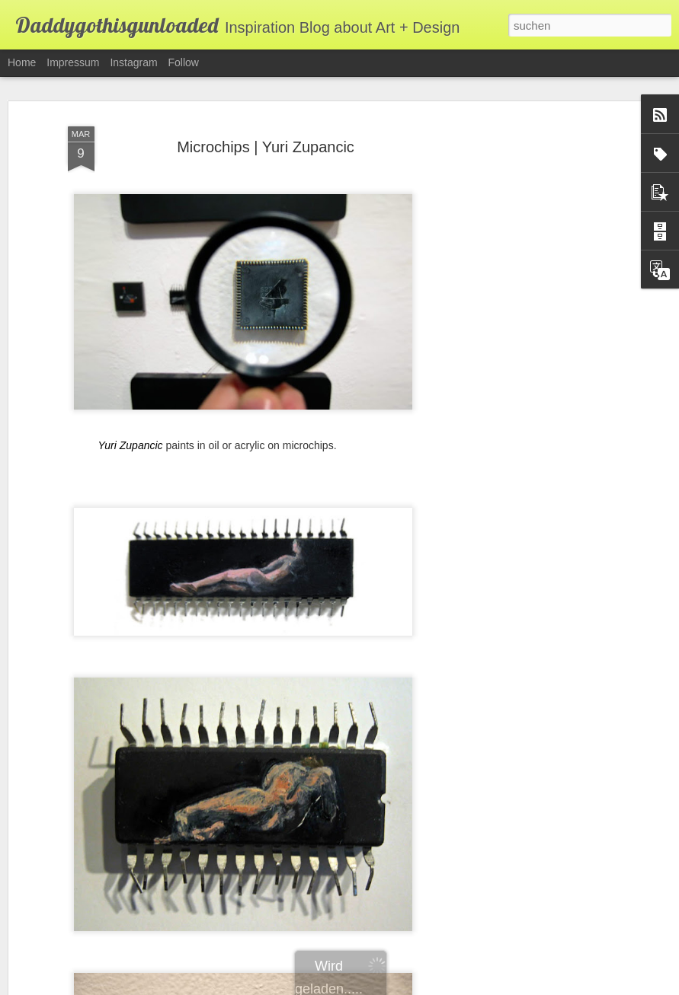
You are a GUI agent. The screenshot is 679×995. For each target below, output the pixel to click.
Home (22, 62)
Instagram (133, 62)
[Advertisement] (548, 334)
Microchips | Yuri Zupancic (265, 123)
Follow (183, 62)
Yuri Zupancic (130, 422)
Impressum (72, 62)
